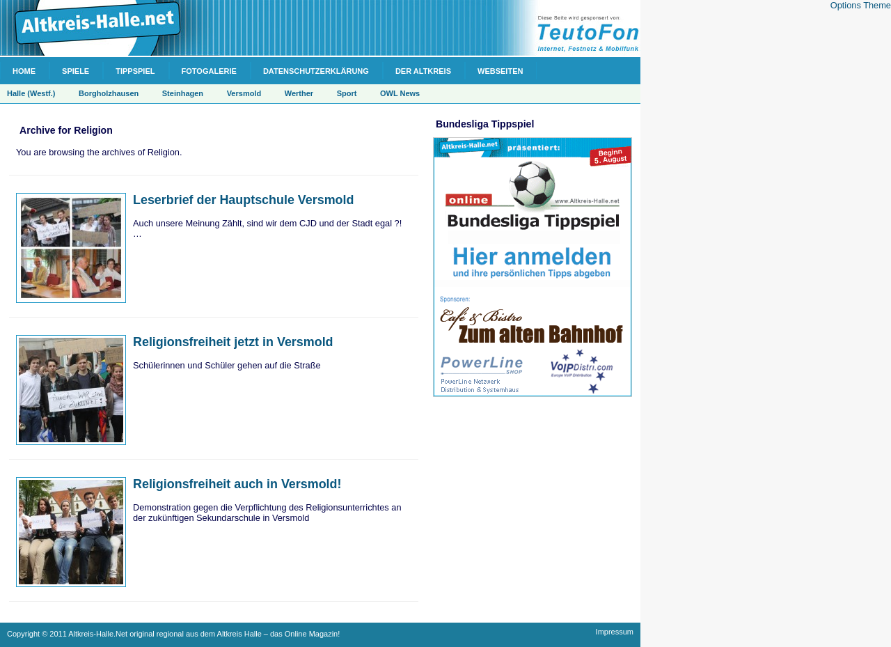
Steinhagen (182, 93)
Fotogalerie (209, 71)
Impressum (614, 631)
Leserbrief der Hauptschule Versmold (243, 200)
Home (24, 71)
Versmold (244, 93)
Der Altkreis (423, 71)
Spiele (75, 71)
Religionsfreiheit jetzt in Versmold (233, 342)
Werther (299, 93)
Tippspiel (135, 71)
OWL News (400, 93)
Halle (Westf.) (31, 93)
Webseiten (500, 71)
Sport (347, 93)
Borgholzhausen (109, 93)
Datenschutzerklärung (316, 71)
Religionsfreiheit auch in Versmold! (237, 484)
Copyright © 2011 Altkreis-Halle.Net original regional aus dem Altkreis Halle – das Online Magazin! (173, 634)
